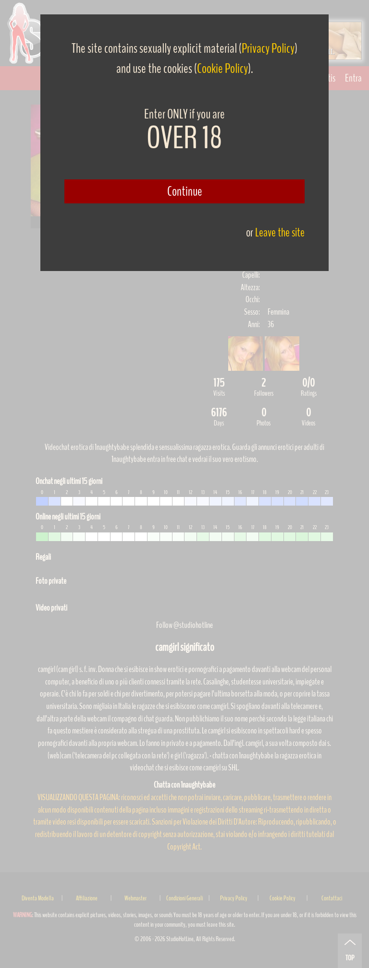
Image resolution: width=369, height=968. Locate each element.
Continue (184, 191)
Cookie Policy (222, 68)
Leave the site (280, 232)
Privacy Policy (268, 48)
